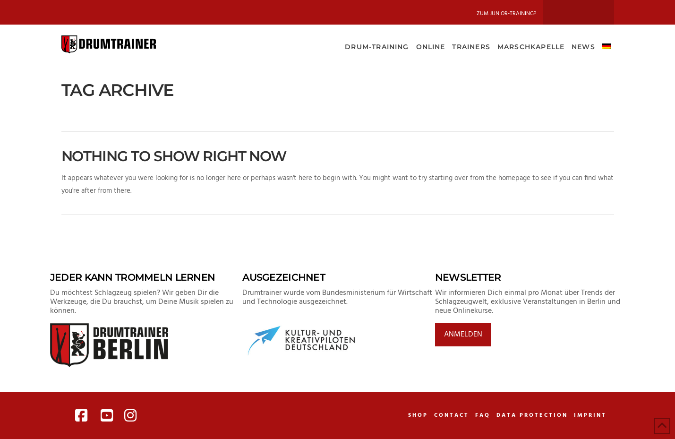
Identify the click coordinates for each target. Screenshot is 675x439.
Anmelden (463, 334)
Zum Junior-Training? (506, 13)
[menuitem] (606, 46)
